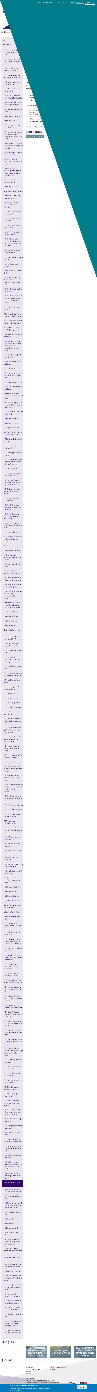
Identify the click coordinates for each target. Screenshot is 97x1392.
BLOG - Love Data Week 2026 (11, 698)
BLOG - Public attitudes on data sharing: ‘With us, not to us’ (13, 713)
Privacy (28, 1371)
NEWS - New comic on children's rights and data (13, 565)
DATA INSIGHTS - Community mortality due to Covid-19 (13, 388)
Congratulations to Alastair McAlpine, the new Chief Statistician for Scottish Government (13, 769)
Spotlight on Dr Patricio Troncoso (11, 1223)
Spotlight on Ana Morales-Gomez (12, 887)
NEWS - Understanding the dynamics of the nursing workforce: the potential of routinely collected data (13, 405)
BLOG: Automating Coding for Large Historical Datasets (12, 1095)
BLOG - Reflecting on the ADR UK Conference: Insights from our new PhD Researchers (13, 998)
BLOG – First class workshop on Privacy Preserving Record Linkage (13, 756)
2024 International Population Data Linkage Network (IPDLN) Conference (12, 638)
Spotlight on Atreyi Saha (9, 1219)
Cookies (28, 1374)
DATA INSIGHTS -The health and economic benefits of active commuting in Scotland (13, 525)
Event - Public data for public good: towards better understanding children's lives (13, 830)
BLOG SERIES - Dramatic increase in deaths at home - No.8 (12, 1075)
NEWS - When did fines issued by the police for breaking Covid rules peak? (12, 579)
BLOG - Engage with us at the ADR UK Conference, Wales (13, 949)
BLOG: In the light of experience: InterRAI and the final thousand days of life (13, 1251)
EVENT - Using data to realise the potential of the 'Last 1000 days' (12, 1309)
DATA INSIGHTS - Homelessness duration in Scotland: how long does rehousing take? (12, 507)
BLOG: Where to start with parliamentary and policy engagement (13, 1295)
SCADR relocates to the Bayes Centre (12, 1271)
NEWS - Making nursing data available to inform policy (13, 336)
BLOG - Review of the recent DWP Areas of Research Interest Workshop (13, 474)
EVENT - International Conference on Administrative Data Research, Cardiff (13, 1302)
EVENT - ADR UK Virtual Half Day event (13, 809)
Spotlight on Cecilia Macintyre (11, 612)
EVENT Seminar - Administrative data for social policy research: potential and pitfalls (13, 1148)
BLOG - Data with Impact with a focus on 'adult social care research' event (13, 674)
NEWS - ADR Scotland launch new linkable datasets (12, 845)
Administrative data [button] (47, 3)
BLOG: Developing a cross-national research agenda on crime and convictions (12, 491)
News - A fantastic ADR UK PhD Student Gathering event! (13, 413)
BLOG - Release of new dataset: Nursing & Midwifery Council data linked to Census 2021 (13, 1014)
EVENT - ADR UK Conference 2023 (12, 532)
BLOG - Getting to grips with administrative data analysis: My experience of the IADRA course (11, 966)
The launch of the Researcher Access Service (12, 631)
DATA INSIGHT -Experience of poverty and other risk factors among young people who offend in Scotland (12, 1112)
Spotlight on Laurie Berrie (10, 625)
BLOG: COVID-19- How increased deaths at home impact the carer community (12, 1103)
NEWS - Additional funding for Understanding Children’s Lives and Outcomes (12, 1176)
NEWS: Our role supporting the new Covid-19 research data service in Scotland (12, 880)
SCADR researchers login (58, 1367)
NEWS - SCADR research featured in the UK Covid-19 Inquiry (13, 872)
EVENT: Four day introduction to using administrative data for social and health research (13, 1278)
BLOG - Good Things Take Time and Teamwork (12, 681)
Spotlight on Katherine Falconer (11, 423)
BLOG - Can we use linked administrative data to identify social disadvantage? (12, 659)
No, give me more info (15, 1390)
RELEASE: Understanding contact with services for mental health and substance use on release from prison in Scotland (13, 595)
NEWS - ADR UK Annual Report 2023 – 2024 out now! (13, 859)
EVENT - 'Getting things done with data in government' (13, 1127)
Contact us (72, 3)
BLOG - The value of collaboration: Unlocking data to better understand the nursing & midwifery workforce (13, 482)
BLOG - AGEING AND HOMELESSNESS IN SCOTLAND (13, 652)
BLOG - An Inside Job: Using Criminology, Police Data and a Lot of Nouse (12, 925)
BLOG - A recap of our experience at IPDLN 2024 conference (12, 447)
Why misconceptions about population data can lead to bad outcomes (13, 433)
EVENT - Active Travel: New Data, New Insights (13, 308)
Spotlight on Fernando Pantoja (11, 621)
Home (39, 3)
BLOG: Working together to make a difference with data (12, 499)
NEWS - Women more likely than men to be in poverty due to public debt (13, 586)
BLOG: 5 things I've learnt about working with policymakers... (11, 1088)
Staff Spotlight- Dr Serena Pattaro (12, 900)
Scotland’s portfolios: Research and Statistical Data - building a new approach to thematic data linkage (12, 605)
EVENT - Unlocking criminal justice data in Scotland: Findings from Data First (13, 322)
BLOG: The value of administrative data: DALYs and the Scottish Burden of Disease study (13, 1287)
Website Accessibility (33, 1369)
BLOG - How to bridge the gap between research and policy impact (13, 688)
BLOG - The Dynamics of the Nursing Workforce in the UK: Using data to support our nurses (12, 730)
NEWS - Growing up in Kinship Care (12, 550)
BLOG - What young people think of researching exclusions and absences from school (12, 748)
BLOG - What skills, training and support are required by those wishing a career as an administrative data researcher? (13, 1052)
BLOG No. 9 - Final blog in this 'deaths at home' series (13, 1061)
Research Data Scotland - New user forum (12, 1213)
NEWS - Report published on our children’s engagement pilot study (12, 572)
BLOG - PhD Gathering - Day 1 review (13, 707)
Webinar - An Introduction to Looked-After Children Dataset (12, 906)
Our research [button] (57, 3)
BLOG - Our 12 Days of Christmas (12, 703)
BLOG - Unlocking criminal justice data (13, 382)
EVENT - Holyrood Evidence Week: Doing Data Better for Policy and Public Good (13, 315)
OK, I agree (82, 1387)
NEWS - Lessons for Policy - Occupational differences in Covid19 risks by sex (12, 557)
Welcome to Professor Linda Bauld (12, 912)
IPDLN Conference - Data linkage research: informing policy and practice (13, 329)
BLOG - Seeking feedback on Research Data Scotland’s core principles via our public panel (13, 1023)
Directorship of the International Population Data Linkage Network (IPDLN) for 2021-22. (12, 1242)
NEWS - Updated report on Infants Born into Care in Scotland (13, 356)
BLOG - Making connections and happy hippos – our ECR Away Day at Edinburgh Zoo (13, 989)
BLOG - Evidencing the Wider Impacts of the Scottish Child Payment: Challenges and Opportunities (13, 957)
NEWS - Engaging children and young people (12, 1184)
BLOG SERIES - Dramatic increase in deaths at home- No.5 (12, 1081)
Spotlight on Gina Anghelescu (11, 891)
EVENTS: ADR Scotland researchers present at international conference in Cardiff (13, 1332)
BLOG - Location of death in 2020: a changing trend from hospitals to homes (13, 981)
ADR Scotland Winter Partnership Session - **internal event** (11, 645)
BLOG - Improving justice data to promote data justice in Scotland (11, 974)
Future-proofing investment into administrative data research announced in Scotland (13, 396)
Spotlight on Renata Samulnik (11, 1228)
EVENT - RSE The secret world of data (12, 546)
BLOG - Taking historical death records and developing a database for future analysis (13, 375)
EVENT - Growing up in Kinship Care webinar (12, 1134)
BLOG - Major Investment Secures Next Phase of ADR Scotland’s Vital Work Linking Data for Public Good (13, 462)
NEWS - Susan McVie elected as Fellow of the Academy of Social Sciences (13, 1266)
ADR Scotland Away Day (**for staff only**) (12, 918)
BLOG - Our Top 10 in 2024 (10, 468)
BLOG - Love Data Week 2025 (11, 694)
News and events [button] (80, 3)
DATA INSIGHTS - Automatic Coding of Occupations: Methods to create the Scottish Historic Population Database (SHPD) (13, 281)
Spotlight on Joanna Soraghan (11, 418)
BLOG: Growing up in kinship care (12, 762)
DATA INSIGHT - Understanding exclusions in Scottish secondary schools (11, 778)
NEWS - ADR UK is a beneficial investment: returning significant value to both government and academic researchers (13, 1165)
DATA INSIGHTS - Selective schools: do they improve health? (13, 290)
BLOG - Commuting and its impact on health (12, 668)
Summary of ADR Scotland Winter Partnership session (12, 1234)
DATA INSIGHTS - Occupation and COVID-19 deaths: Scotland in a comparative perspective (11, 516)
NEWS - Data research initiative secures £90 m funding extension (13, 865)
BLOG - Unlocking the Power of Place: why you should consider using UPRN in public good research (13, 739)
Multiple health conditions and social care (12, 1259)
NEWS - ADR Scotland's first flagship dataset (12, 852)
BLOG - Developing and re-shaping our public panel (13, 454)
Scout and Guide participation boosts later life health (12, 363)
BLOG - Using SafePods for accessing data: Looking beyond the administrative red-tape (13, 1041)
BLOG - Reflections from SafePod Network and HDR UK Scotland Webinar (13, 1006)
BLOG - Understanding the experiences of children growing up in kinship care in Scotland (13, 1032)
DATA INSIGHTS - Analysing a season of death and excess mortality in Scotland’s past (13, 798)
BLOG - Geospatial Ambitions (11, 368)
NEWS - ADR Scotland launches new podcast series (12, 1156)
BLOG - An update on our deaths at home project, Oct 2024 (12, 934)
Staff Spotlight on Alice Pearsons (12, 428)
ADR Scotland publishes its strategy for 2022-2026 (13, 440)
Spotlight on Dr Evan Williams (11, 616)
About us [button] (65, 3)
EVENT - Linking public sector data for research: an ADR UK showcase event (13, 1140)
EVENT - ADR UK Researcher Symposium (13, 805)
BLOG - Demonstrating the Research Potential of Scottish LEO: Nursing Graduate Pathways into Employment (12, 941)
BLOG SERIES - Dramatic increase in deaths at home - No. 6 (12, 1068)
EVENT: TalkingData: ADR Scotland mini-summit (13, 1316)
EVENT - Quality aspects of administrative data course (10, 822)
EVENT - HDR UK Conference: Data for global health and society (12, 815)
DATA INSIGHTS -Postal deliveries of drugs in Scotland (12, 1120)
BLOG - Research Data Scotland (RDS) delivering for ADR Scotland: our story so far (13, 721)
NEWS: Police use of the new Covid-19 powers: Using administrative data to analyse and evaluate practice (13, 1205)
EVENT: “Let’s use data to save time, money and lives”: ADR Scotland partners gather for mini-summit (12, 1323)
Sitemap (52, 1369)
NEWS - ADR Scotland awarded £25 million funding (12, 838)
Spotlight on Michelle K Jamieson (11, 896)
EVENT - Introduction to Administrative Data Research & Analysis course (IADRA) (13, 539)
